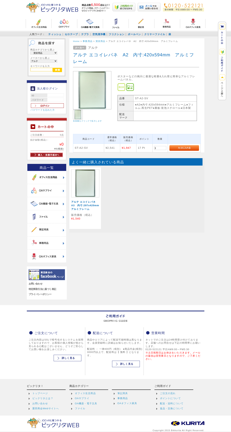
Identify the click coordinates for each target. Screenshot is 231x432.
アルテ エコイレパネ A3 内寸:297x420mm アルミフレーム (86, 205)
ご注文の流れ (168, 393)
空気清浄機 (99, 34)
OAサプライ (82, 398)
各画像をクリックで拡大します (87, 121)
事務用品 (122, 398)
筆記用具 (122, 393)
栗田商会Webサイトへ (45, 408)
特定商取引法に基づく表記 (42, 289)
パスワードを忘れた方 (43, 110)
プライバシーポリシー (40, 294)
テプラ (85, 34)
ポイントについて (170, 398)
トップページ (40, 393)
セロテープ (71, 34)
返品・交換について (171, 408)
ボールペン (134, 34)
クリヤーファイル (154, 34)
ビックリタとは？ (42, 398)
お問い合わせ (36, 283)
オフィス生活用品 (85, 393)
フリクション (116, 34)
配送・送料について (171, 403)
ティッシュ (54, 34)
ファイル (80, 408)
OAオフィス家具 (127, 403)
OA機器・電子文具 (86, 403)
